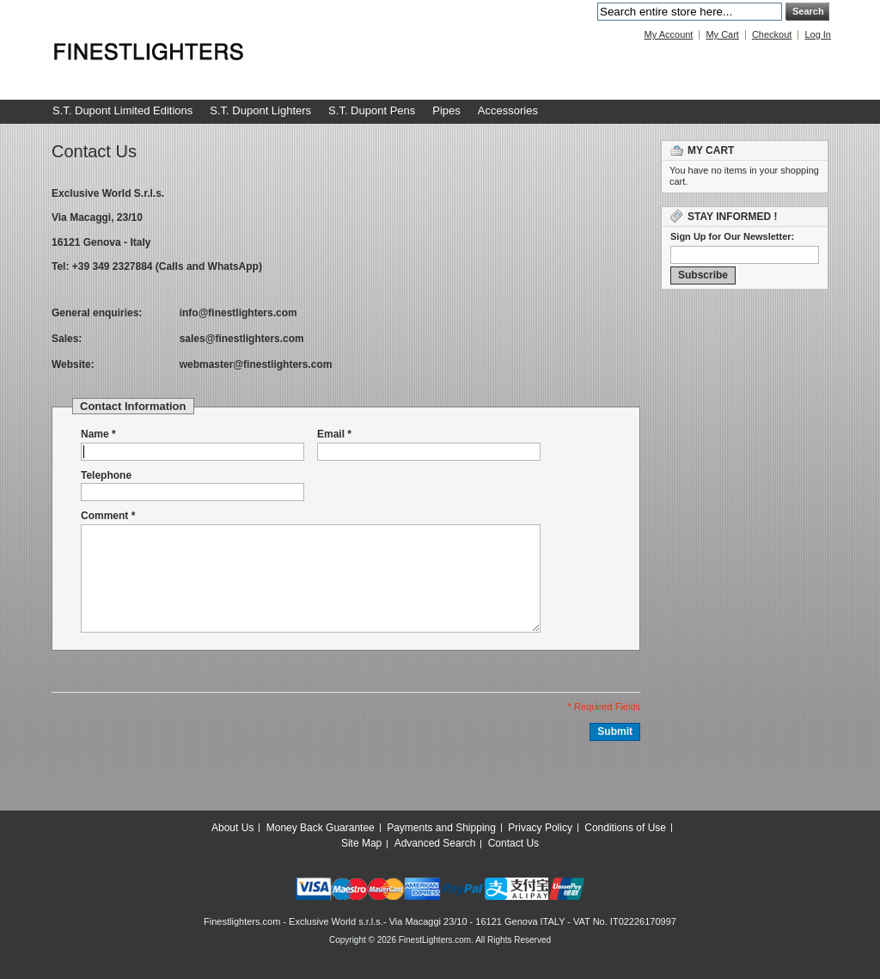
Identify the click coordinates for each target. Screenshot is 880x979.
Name (95, 434)
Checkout (771, 34)
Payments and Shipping (441, 828)
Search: (587, 12)
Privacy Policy (540, 828)
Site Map (361, 843)
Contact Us (513, 843)
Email (331, 434)
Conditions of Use (625, 828)
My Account (669, 34)
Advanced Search (435, 843)
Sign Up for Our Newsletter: (732, 236)
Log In (817, 34)
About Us (232, 828)
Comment (104, 516)
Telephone (106, 475)
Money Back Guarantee (320, 828)
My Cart (722, 34)
